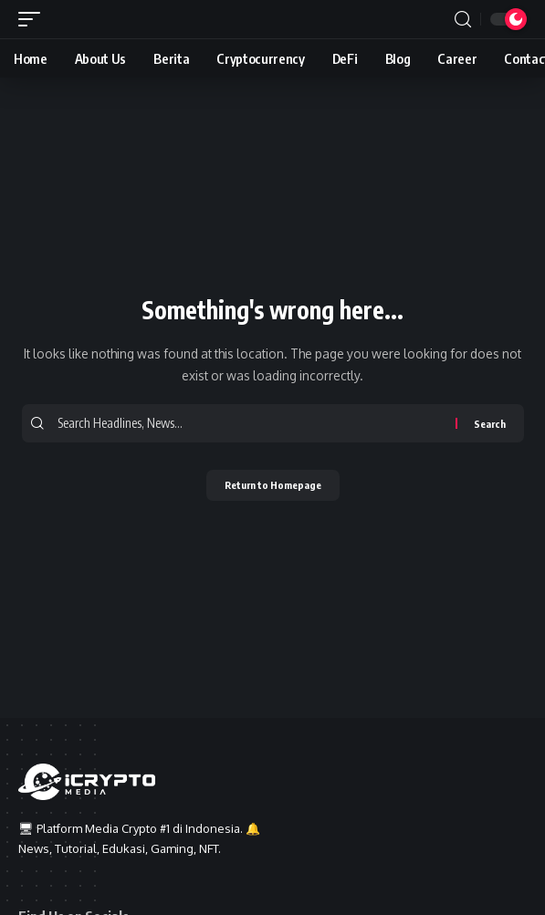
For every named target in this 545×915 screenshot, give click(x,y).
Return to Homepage (273, 485)
